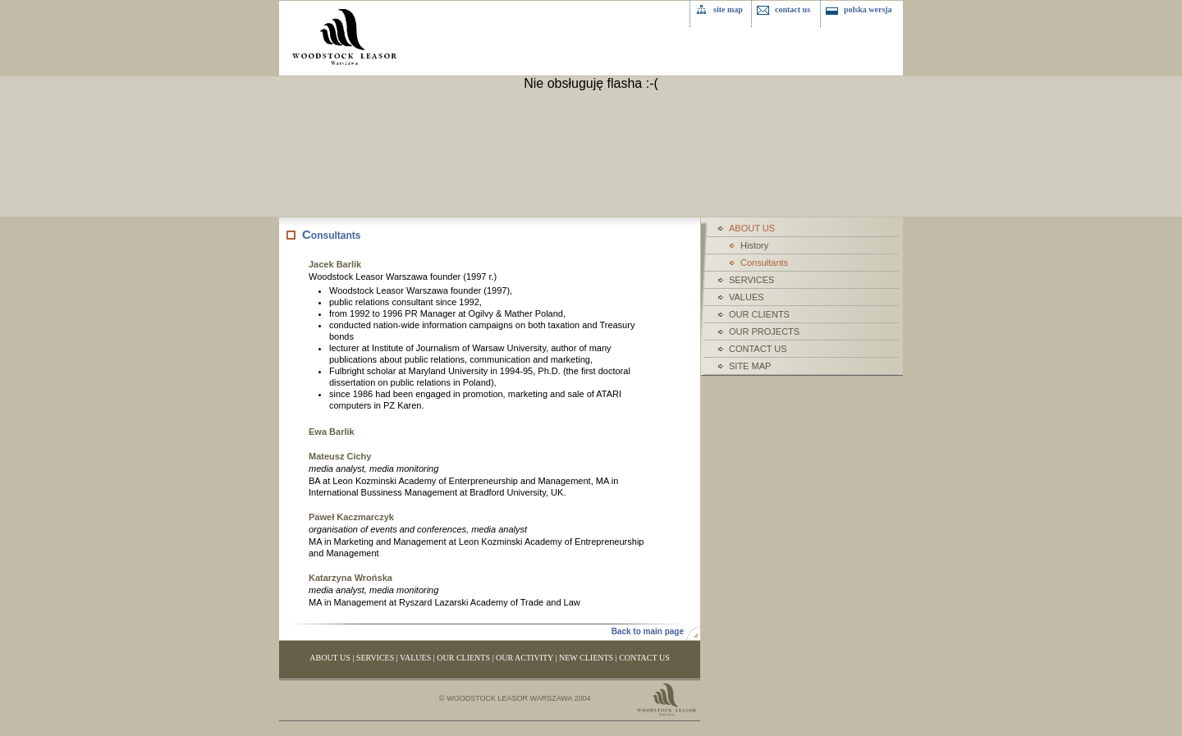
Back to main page (648, 631)
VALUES (746, 297)
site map (728, 9)
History (754, 245)
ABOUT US (329, 657)
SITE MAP (750, 366)
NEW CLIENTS (586, 657)
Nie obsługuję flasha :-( (591, 83)
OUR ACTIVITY (524, 657)
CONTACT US (758, 349)
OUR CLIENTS (759, 314)
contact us (792, 9)
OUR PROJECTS (764, 331)
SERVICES (751, 280)
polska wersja (868, 9)
